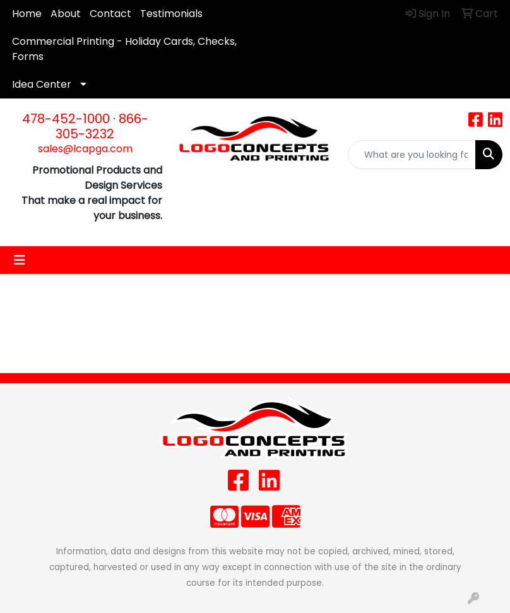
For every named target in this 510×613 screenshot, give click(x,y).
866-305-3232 (102, 126)
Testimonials (171, 13)
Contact (110, 13)
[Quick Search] (412, 154)
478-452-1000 (66, 119)
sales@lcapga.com (85, 148)
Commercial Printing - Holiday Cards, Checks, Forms (124, 49)
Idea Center (41, 84)
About (65, 13)
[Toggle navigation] (19, 260)
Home (27, 13)
